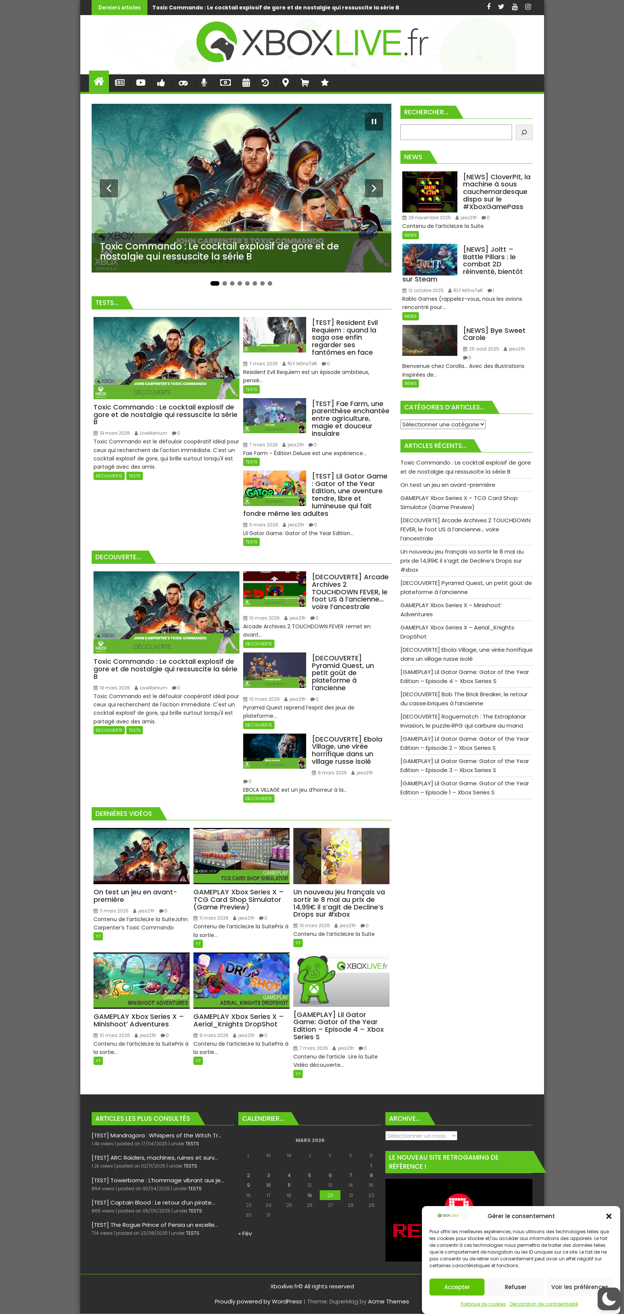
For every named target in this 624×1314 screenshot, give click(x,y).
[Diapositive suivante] (374, 188)
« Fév (245, 1233)
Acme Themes (388, 1301)
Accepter (457, 1287)
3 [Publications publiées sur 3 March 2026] (268, 1175)
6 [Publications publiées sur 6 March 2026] (330, 1175)
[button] (609, 1216)
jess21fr (293, 445)
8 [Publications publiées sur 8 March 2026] (371, 1175)
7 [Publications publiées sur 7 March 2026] (351, 1175)
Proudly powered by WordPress (258, 1301)
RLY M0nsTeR (299, 363)
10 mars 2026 (261, 618)
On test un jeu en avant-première (376, 7)
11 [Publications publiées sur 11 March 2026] (289, 1185)
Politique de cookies (483, 1304)
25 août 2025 (481, 349)
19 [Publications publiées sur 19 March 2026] (310, 1195)
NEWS (411, 235)
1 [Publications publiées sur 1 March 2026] (371, 1165)
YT (98, 936)
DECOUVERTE (109, 476)
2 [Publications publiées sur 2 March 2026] (248, 1175)
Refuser (516, 1287)
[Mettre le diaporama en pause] (374, 121)
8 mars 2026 (329, 772)
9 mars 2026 (210, 1035)
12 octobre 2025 (423, 290)
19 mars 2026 (112, 433)
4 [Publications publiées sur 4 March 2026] (289, 1175)
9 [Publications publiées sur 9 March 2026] (248, 1185)
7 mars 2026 (260, 363)
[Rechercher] (524, 132)
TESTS (135, 476)
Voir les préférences (580, 1287)
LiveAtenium (151, 433)
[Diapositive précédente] (109, 188)
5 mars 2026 (260, 525)
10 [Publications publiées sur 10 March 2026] (269, 1185)
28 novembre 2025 (426, 217)
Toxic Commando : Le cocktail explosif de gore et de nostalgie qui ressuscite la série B (150, 7)
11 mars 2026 (111, 911)
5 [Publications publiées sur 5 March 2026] (309, 1175)
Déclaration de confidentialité (544, 1304)
